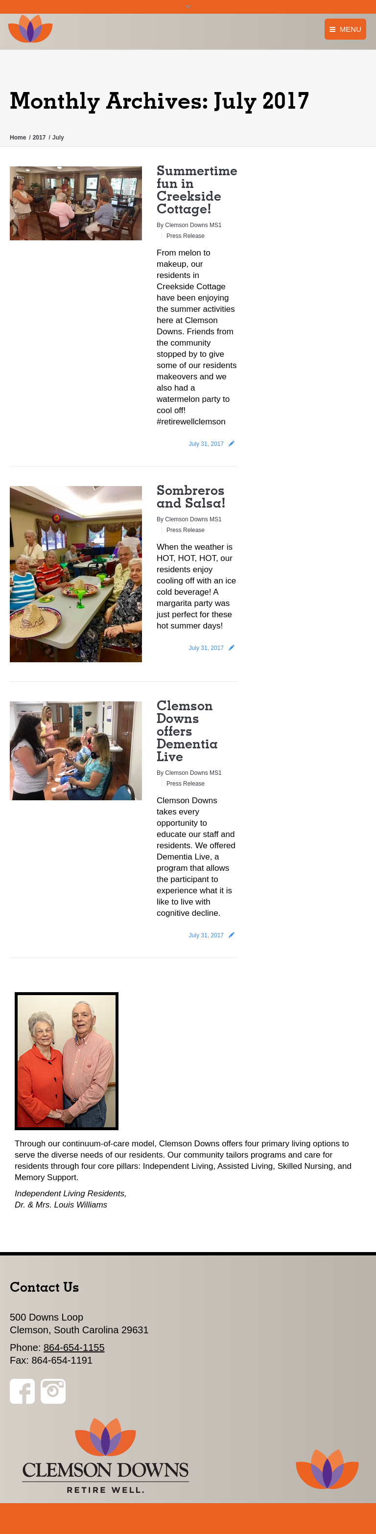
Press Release (185, 235)
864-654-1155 (74, 1347)
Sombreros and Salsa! (191, 496)
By (189, 225)
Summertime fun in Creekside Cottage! (197, 189)
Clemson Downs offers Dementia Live (187, 731)
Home (18, 137)
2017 (39, 137)
